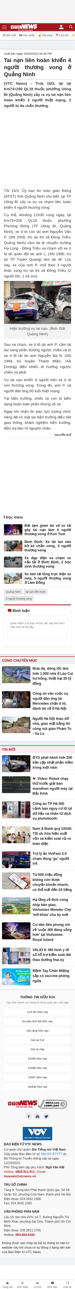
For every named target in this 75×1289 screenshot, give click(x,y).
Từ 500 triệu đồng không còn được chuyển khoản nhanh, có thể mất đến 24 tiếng (52, 882)
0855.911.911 (25, 1171)
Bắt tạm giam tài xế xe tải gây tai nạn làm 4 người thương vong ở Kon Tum (48, 530)
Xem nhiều (27, 35)
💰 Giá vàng (45, 35)
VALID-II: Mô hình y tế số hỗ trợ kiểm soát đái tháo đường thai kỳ (52, 955)
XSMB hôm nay (37, 1068)
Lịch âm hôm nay (37, 1012)
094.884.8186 (25, 1234)
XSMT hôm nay (37, 1077)
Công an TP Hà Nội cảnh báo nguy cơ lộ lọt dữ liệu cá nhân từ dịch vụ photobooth (52, 811)
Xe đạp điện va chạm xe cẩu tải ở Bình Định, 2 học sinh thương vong (48, 562)
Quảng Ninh (13, 591)
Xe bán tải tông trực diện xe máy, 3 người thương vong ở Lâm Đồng (48, 578)
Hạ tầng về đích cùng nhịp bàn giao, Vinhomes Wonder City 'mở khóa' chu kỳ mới (52, 907)
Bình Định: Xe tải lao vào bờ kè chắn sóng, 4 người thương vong (48, 546)
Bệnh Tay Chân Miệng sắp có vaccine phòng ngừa (51, 976)
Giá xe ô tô (37, 1040)
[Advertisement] (37, 146)
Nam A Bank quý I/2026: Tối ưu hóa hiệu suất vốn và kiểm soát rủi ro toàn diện (52, 836)
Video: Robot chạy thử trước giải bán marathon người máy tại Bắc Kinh (53, 786)
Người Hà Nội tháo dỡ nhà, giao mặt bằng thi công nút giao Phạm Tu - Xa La (52, 726)
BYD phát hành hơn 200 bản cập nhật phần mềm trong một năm (53, 762)
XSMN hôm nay (37, 1058)
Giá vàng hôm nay (37, 1030)
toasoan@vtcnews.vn (20, 1176)
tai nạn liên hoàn (36, 591)
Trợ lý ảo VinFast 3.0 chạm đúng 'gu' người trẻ (51, 859)
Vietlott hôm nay (37, 1086)
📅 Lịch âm (62, 35)
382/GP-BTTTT (51, 1154)
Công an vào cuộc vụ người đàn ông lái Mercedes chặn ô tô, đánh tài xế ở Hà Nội (50, 701)
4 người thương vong (19, 598)
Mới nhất (9, 35)
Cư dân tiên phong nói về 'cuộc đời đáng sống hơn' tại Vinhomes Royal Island (52, 932)
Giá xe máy (38, 1049)
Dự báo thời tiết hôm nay (37, 1021)
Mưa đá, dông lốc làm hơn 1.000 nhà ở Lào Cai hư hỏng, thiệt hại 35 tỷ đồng (53, 676)
